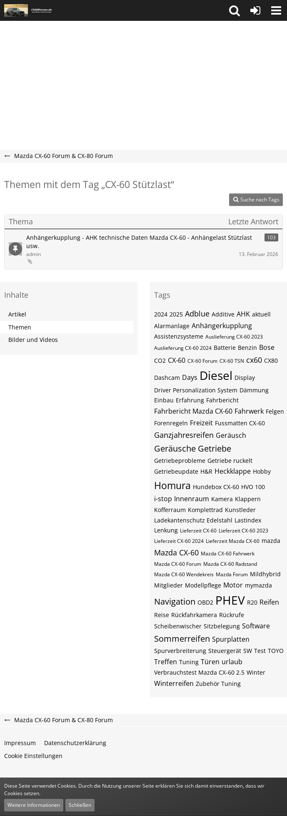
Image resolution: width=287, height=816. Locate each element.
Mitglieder (168, 585)
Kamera (222, 499)
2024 (160, 314)
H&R (206, 471)
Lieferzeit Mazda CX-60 (233, 541)
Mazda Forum (232, 574)
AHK (243, 314)
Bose (267, 347)
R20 (252, 602)
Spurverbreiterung (180, 651)
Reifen (269, 602)
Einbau (164, 400)
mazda (271, 541)
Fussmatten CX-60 (240, 423)
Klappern (248, 499)
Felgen (275, 411)
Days (189, 377)
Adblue (197, 314)
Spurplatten (231, 639)
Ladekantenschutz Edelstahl (193, 520)
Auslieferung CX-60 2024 (183, 348)
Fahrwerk (249, 411)
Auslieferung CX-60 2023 (234, 336)
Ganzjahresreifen (184, 435)
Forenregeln (171, 423)
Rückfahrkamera (194, 615)
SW (247, 651)
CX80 (271, 360)
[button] (234, 10)
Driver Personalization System (195, 390)
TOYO (276, 651)
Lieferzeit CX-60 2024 (179, 541)
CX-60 (176, 360)
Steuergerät (224, 651)
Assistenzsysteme (178, 336)
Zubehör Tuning (218, 684)
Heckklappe (233, 471)
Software (256, 625)
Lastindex (248, 520)
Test (260, 651)
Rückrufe (231, 615)
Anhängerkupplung (222, 325)
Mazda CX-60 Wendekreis (184, 574)
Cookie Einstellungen (33, 756)
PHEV (230, 600)
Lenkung (166, 530)
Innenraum (191, 498)
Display (245, 378)
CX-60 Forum (202, 360)
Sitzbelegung (222, 626)
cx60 (254, 360)
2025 (176, 314)
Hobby (262, 471)
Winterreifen (174, 683)
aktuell (261, 314)
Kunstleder (240, 510)
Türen (210, 661)
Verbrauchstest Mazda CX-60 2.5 (199, 672)
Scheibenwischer (178, 626)
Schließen (80, 804)
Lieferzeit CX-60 (198, 530)
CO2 (160, 360)
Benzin (247, 348)
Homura (172, 485)
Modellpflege (203, 585)
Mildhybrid (265, 574)
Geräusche (175, 448)
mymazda (258, 585)
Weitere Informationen (33, 804)
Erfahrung (190, 400)
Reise (161, 615)
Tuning (189, 662)
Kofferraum (170, 510)
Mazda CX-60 (176, 552)
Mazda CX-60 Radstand (230, 563)
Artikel (17, 314)
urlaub (232, 661)
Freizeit (201, 422)
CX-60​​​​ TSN (232, 360)
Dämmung (254, 390)
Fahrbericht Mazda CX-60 (193, 411)
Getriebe (214, 448)
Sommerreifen (182, 638)
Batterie (225, 348)
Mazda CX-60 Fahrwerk (228, 553)
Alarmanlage (172, 326)
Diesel (216, 375)
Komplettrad (205, 510)
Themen (19, 327)
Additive (223, 314)
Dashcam (167, 378)
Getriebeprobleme (179, 460)
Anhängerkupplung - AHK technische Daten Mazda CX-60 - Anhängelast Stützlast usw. (139, 242)
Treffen (165, 661)
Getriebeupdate (176, 471)
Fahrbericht (222, 400)
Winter (256, 672)
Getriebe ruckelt (229, 460)
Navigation (174, 601)
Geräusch (231, 435)
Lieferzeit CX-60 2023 (243, 530)
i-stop (163, 498)
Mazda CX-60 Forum (177, 563)
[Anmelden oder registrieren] (255, 10)
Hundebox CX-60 (216, 487)
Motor (233, 585)
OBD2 (205, 602)
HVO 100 (253, 487)
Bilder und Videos (33, 340)
